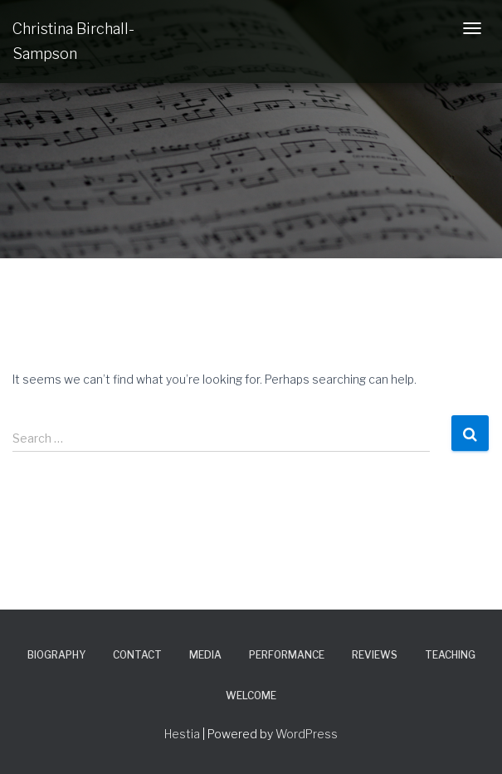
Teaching (450, 655)
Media (205, 655)
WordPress (306, 734)
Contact (137, 655)
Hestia (182, 734)
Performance (286, 655)
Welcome (251, 695)
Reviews (374, 655)
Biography (56, 655)
